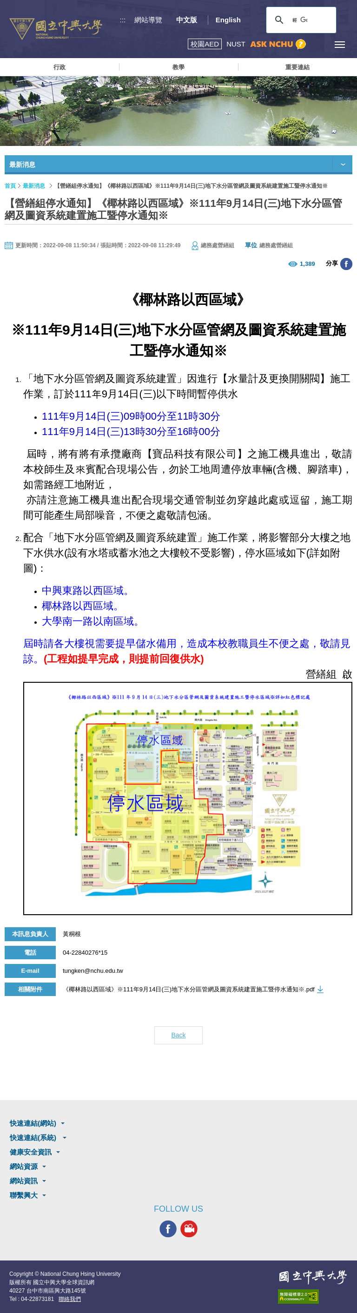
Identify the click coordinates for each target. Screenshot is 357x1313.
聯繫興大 (24, 1195)
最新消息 (34, 186)
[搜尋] (299, 20)
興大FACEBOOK (168, 1228)
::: (123, 20)
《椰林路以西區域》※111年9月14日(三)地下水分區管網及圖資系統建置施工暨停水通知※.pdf (189, 989)
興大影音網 (189, 1228)
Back (178, 1035)
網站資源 (24, 1166)
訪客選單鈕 (319, 44)
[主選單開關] (339, 44)
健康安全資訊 (31, 1152)
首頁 (10, 186)
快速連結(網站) (33, 1123)
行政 (59, 67)
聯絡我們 (70, 1299)
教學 (178, 67)
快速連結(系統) (34, 1137)
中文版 (186, 20)
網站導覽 (148, 20)
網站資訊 (24, 1181)
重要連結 (297, 67)
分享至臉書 (346, 264)
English (228, 20)
